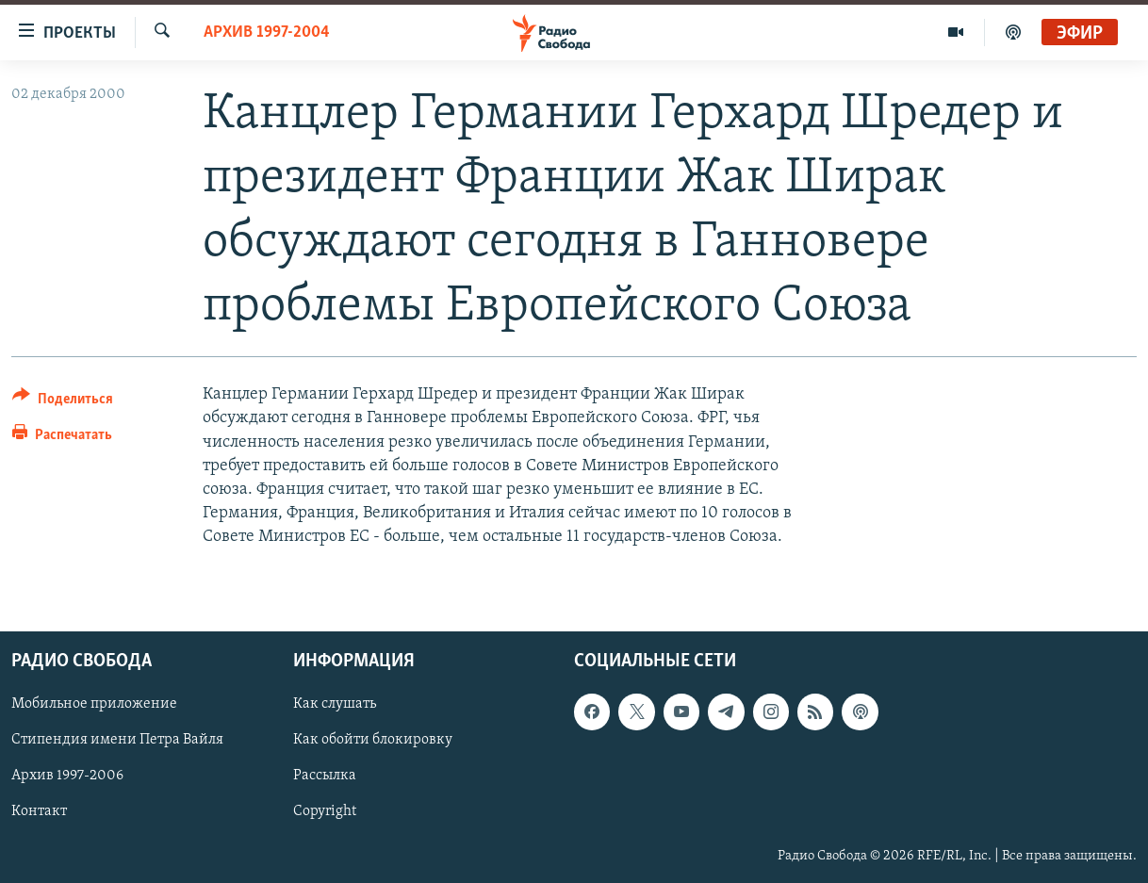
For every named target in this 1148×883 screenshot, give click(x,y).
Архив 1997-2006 (67, 776)
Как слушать (334, 704)
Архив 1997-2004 (267, 32)
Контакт (39, 812)
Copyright (324, 812)
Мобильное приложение (94, 704)
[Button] (62, 402)
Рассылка (324, 776)
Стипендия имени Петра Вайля (117, 740)
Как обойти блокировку (372, 740)
